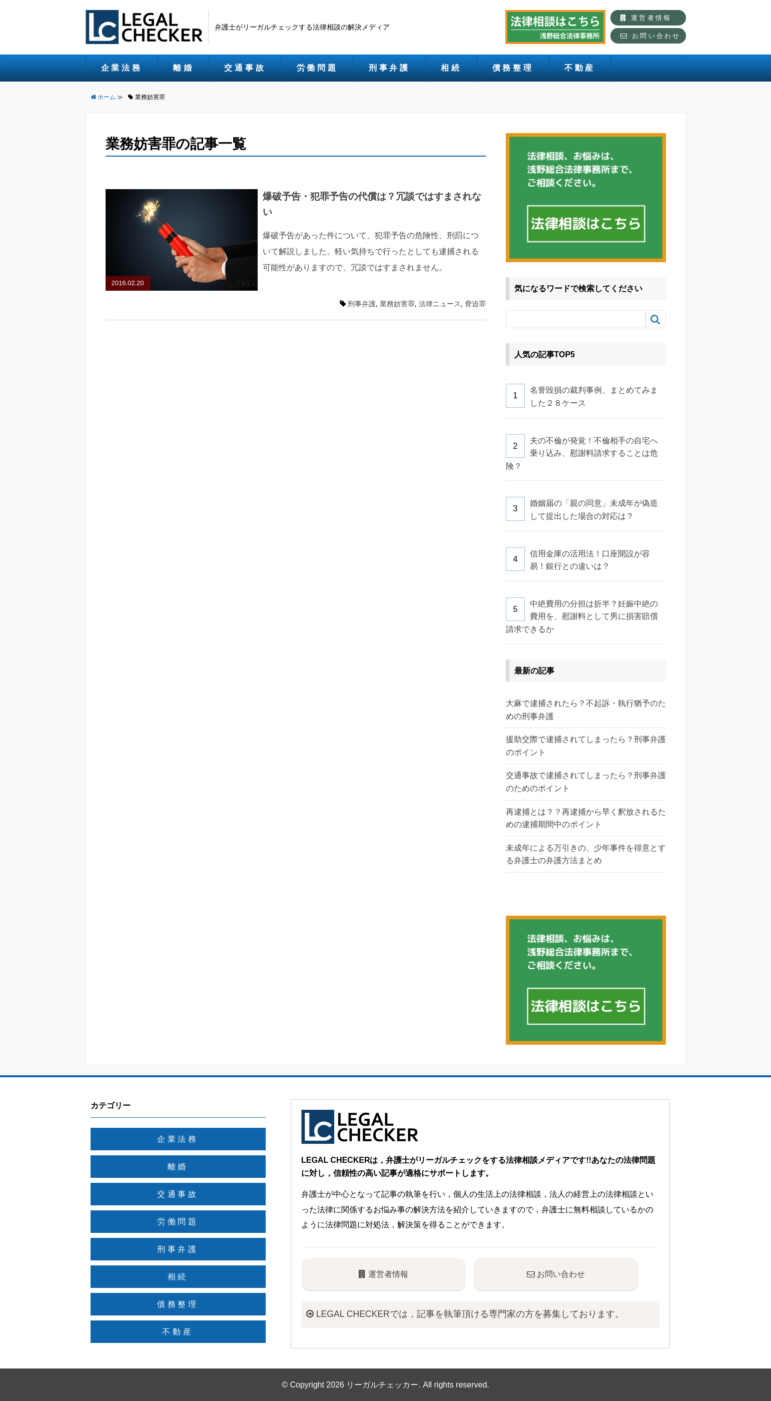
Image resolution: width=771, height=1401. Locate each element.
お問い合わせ (650, 36)
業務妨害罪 (397, 304)
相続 (451, 68)
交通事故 (245, 68)
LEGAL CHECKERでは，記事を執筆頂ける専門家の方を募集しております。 (465, 1314)
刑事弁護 (389, 68)
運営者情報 (645, 18)
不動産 (579, 68)
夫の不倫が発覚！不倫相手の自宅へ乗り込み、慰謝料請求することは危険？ (582, 453)
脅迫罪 (475, 304)
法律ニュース (440, 304)
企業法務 (122, 68)
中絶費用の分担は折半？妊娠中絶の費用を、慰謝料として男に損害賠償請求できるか (582, 616)
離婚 (183, 68)
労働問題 (317, 68)
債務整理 (513, 68)
